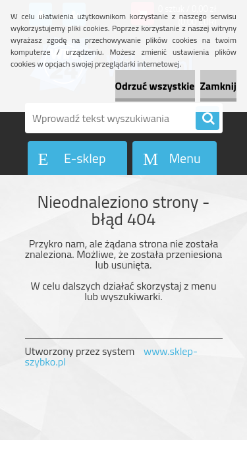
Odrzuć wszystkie (155, 86)
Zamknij (218, 86)
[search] (207, 118)
